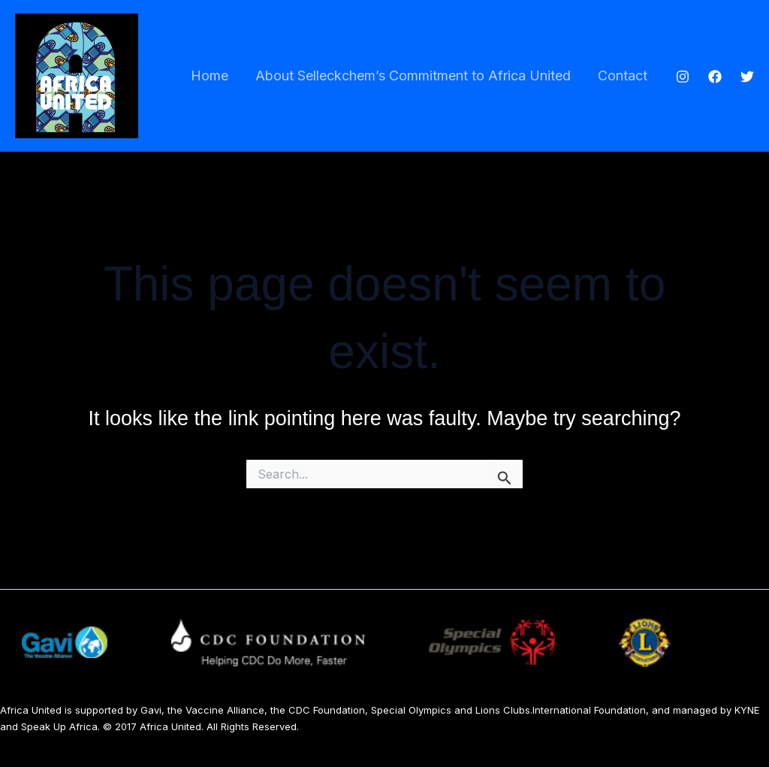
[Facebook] (715, 76)
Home (209, 75)
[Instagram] (682, 76)
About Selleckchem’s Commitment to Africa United (413, 75)
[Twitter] (747, 76)
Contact (622, 75)
